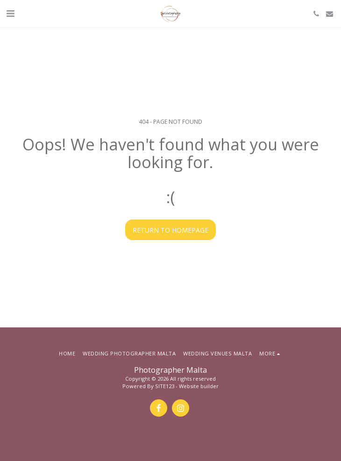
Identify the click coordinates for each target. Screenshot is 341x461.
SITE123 (164, 386)
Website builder (199, 386)
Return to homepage (170, 230)
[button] (10, 13)
